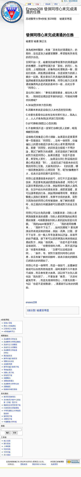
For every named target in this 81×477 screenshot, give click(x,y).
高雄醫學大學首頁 (10, 339)
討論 (37, 4)
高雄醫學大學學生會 (11, 384)
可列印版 (7, 452)
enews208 (31, 302)
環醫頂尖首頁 (9, 361)
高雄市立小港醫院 (10, 344)
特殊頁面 (7, 449)
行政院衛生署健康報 (11, 408)
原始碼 (47, 4)
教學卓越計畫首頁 (10, 358)
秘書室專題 (43, 310)
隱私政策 (24, 464)
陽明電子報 (8, 416)
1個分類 (31, 310)
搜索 (3, 426)
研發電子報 (8, 375)
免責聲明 (54, 464)
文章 (29, 4)
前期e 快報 (8, 323)
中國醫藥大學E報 (10, 422)
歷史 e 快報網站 (10, 326)
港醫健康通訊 (9, 381)
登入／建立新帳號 (70, 1)
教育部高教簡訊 (9, 397)
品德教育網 (8, 364)
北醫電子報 (8, 419)
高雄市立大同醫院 (10, 347)
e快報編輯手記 (9, 331)
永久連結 (7, 455)
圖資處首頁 (8, 356)
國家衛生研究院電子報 (12, 405)
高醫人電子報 (9, 372)
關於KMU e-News (39, 464)
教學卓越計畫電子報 (11, 367)
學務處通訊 (8, 370)
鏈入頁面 (7, 441)
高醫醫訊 (7, 378)
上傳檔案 (7, 446)
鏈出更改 (7, 443)
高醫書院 (7, 386)
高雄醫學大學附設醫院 (12, 342)
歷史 (56, 4)
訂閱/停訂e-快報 (10, 329)
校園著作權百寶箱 (10, 389)
